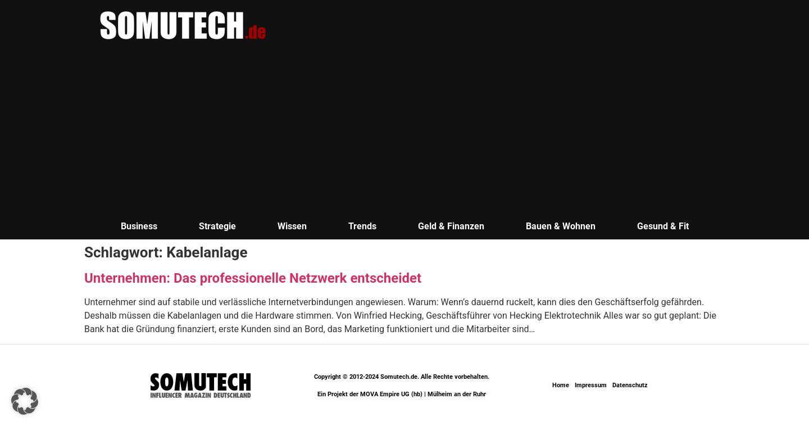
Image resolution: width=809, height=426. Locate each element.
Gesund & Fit (663, 226)
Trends (362, 226)
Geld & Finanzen (451, 226)
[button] (24, 401)
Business (139, 226)
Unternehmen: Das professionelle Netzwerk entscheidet (252, 278)
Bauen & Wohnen (561, 226)
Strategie (217, 226)
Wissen (292, 226)
